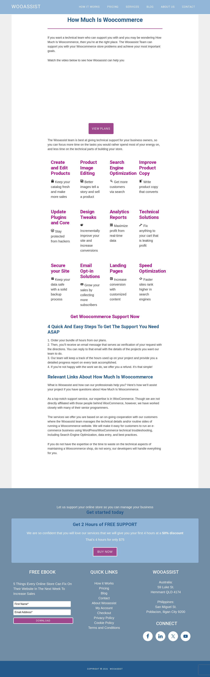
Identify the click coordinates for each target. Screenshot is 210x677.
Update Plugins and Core (60, 217)
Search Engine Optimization (123, 168)
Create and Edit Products (60, 168)
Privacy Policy (104, 618)
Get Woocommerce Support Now (105, 316)
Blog (104, 593)
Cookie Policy (104, 623)
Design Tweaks (88, 214)
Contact (104, 598)
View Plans (101, 128)
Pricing (104, 588)
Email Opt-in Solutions (90, 271)
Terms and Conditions (104, 628)
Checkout (104, 613)
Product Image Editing (88, 168)
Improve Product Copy (147, 168)
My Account (104, 608)
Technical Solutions (149, 214)
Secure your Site (60, 268)
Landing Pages (118, 268)
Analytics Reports (119, 214)
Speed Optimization (152, 268)
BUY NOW (105, 551)
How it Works (104, 583)
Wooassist (26, 6)
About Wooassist (104, 603)
